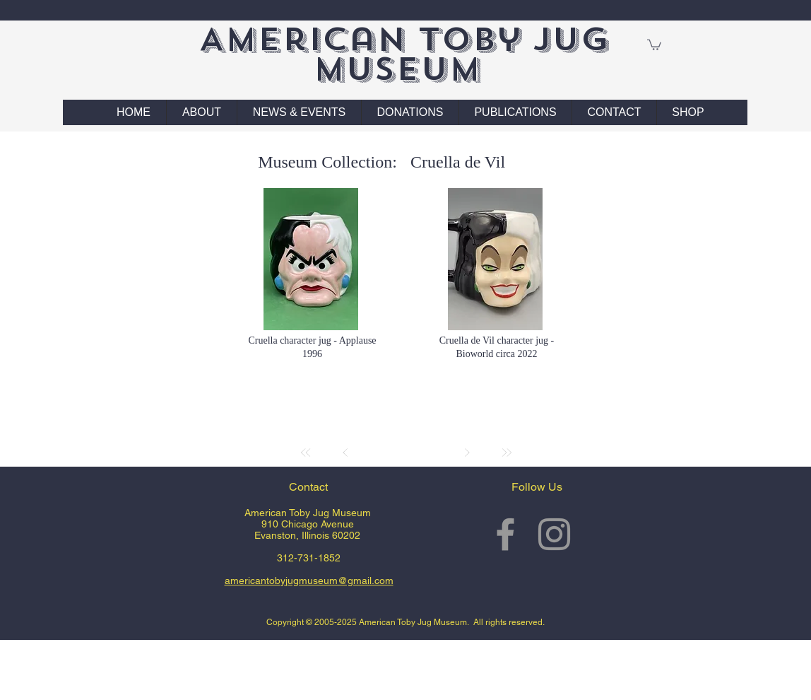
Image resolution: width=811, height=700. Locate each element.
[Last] (506, 452)
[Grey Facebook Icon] (505, 534)
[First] (306, 452)
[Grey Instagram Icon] (554, 534)
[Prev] (345, 452)
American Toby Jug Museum (404, 54)
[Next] (467, 452)
